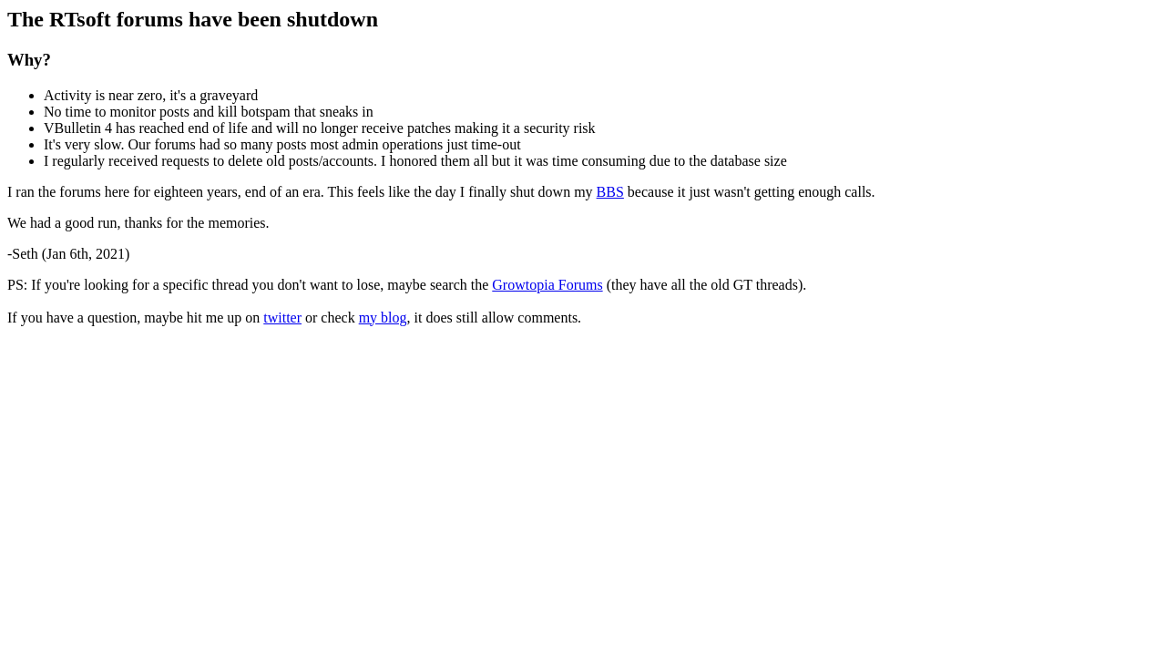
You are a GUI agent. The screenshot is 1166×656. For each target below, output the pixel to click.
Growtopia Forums (547, 284)
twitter (282, 317)
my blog (383, 317)
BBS (610, 192)
